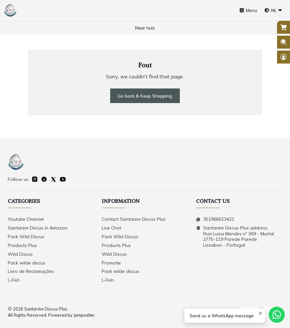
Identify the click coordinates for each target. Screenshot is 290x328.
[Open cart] (283, 27)
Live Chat (111, 228)
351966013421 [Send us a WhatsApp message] (215, 219)
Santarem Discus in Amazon (37, 228)
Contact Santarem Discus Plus (134, 219)
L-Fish (14, 280)
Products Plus (22, 245)
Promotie (111, 263)
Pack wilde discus (26, 263)
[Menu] (248, 10)
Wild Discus (20, 254)
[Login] (283, 57)
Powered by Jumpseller (71, 315)
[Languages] (273, 10)
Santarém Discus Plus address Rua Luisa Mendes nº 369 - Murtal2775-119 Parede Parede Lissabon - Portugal (235, 236)
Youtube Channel (26, 219)
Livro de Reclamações (31, 271)
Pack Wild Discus (26, 237)
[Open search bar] (283, 42)
